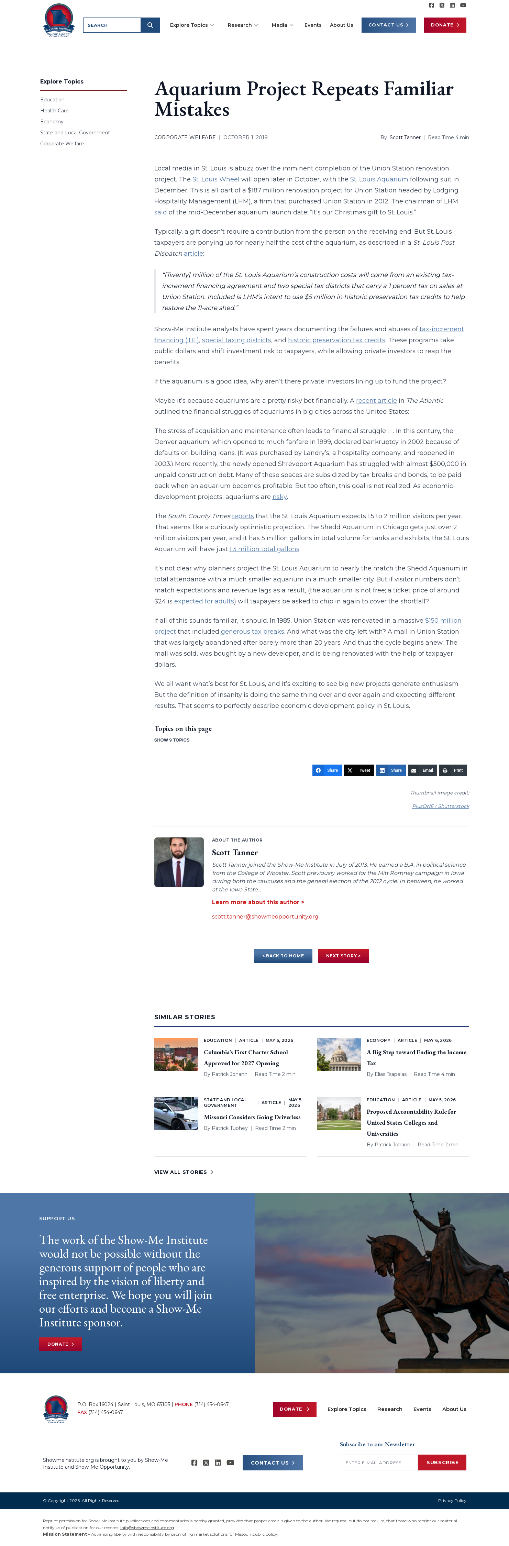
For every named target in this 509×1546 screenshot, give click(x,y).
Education (52, 100)
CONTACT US (273, 1463)
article (193, 253)
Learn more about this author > (258, 902)
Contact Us (388, 25)
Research (243, 25)
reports (243, 516)
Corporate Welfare (62, 144)
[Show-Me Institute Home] (59, 20)
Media (283, 25)
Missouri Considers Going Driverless (252, 1117)
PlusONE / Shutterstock (440, 806)
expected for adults (204, 601)
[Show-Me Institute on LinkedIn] (452, 5)
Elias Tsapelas (391, 1074)
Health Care (54, 111)
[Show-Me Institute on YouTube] (463, 5)
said (160, 212)
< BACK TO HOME (283, 955)
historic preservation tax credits (336, 340)
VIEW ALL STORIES (183, 1172)
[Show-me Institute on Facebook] (431, 5)
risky (280, 497)
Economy (52, 122)
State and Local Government (75, 133)
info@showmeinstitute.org (147, 1527)
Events (313, 25)
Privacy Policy (452, 1500)
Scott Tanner (405, 137)
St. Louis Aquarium (379, 179)
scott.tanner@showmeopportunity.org (265, 916)
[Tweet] (359, 770)
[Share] (327, 770)
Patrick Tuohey (230, 1128)
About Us (341, 25)
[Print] (453, 770)
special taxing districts (236, 340)
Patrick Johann (229, 1074)
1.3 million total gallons (264, 549)
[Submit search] (150, 25)
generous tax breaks (252, 631)
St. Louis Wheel (216, 179)
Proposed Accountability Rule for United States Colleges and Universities (411, 1122)
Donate (445, 25)
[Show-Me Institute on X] (442, 5)
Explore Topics (192, 25)
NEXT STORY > (343, 955)
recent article (376, 400)
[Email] (422, 770)
